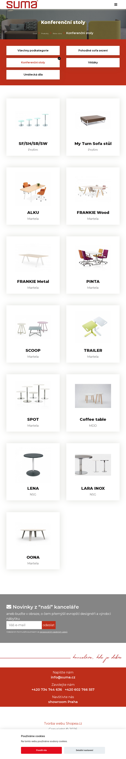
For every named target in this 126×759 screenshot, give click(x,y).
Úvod (35, 33)
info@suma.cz (63, 692)
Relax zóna (57, 33)
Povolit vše (41, 750)
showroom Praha (63, 717)
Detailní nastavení (84, 750)
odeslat (49, 640)
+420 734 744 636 (46, 705)
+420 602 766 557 (80, 705)
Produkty (45, 33)
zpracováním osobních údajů (53, 647)
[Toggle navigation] (115, 4)
